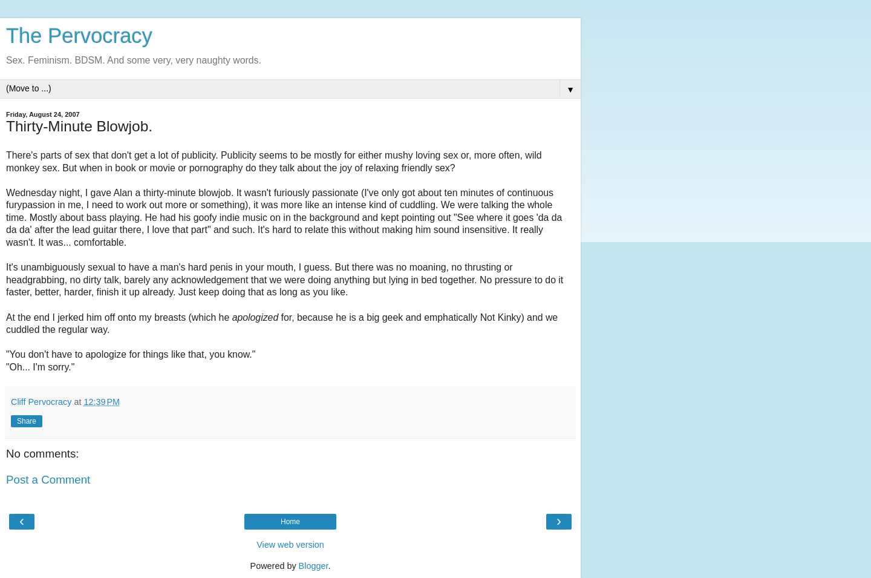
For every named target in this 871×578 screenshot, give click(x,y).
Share (26, 421)
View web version (290, 545)
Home (290, 521)
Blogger (313, 566)
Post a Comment (48, 479)
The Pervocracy (79, 35)
